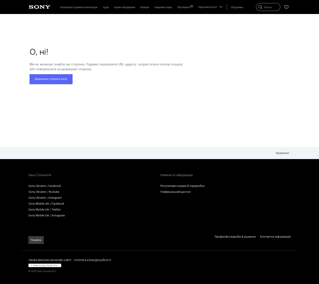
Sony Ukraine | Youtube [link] (43, 191)
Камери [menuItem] (144, 7)
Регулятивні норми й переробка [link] (182, 186)
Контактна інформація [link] (275, 236)
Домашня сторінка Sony (51, 79)
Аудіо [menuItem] (106, 7)
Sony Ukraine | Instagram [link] (45, 197)
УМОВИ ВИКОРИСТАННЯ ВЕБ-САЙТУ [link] (49, 260)
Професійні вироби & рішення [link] (235, 236)
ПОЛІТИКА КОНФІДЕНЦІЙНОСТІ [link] (92, 260)
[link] (36, 240)
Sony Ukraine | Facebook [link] (44, 186)
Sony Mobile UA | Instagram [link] (46, 215)
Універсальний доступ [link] (175, 191)
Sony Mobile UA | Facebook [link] (46, 203)
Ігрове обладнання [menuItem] (124, 7)
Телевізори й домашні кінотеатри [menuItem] (79, 7)
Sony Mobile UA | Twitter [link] (44, 209)
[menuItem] (163, 7)
